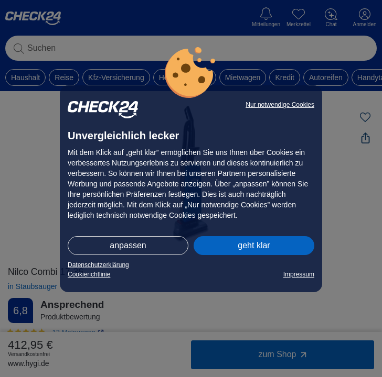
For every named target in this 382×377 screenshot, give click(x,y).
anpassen (128, 245)
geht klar (254, 245)
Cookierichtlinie (89, 274)
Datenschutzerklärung (98, 265)
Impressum (298, 274)
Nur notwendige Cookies (280, 104)
